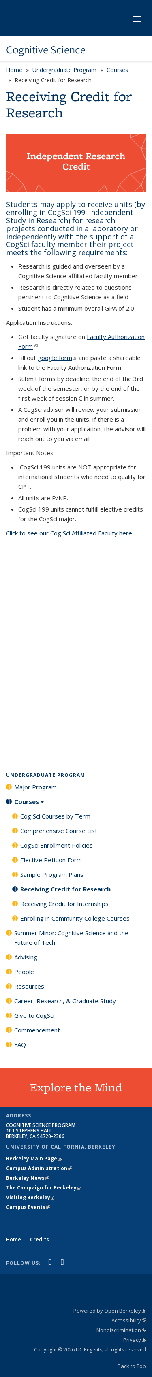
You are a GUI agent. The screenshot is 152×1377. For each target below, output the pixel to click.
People (24, 972)
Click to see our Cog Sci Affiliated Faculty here (69, 533)
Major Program (35, 787)
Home (14, 70)
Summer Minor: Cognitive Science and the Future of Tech (71, 937)
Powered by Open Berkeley (109, 1310)
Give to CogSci (34, 1015)
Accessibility (128, 1320)
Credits (39, 1239)
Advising (25, 957)
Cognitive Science (46, 50)
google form (57, 358)
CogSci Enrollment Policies (56, 845)
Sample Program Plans (51, 874)
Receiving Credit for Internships (64, 904)
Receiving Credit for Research (65, 889)
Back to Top (132, 1366)
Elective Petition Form (51, 860)
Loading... (76, 651)
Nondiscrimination (121, 1330)
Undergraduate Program (64, 70)
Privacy (134, 1339)
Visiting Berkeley (30, 1197)
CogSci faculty (31, 244)
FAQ (20, 1044)
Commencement (37, 1030)
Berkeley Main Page (34, 1158)
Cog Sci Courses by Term (55, 816)
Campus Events (28, 1207)
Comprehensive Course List (58, 831)
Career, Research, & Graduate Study (65, 1001)
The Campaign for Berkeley (43, 1187)
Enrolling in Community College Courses (75, 918)
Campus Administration (39, 1168)
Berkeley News (27, 1177)
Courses (117, 70)
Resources (29, 986)
